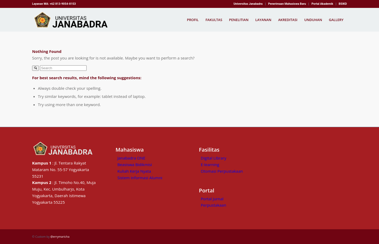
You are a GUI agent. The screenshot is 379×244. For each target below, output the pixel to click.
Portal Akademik (322, 4)
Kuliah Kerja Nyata (134, 171)
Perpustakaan (213, 205)
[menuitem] (248, 4)
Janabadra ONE (131, 158)
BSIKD (343, 4)
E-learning (210, 164)
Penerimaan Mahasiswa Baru (287, 4)
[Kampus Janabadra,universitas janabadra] (72, 20)
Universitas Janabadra (247, 4)
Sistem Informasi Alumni (139, 177)
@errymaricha (60, 236)
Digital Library (213, 158)
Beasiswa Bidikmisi (134, 164)
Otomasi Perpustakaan (222, 171)
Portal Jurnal (212, 198)
